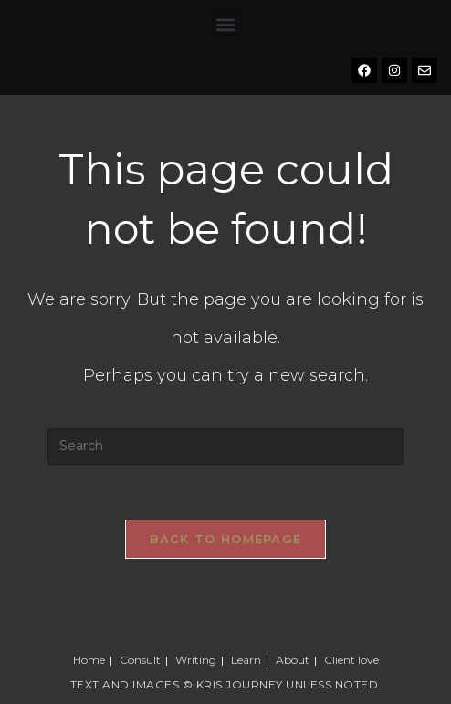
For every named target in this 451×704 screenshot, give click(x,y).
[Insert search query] (225, 446)
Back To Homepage (226, 538)
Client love (351, 660)
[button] (226, 24)
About (292, 660)
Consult (140, 660)
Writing (195, 660)
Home (89, 660)
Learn (246, 660)
